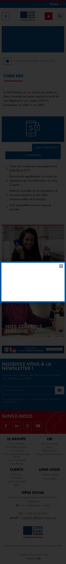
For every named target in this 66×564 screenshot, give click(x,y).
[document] (33, 282)
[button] (61, 266)
